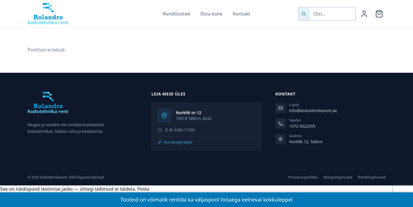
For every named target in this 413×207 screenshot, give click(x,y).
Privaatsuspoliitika (303, 177)
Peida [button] (143, 189)
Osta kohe (211, 14)
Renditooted (176, 14)
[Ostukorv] (379, 13)
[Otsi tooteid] (332, 13)
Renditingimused (371, 177)
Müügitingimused (338, 177)
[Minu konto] (364, 13)
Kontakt (241, 14)
